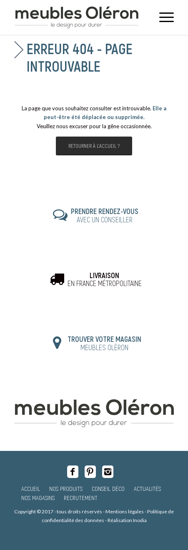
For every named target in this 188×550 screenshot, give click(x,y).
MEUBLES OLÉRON (104, 343)
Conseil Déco (108, 488)
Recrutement (81, 497)
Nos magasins (38, 497)
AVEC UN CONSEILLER (104, 215)
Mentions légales (124, 511)
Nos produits (66, 488)
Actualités (147, 488)
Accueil (30, 488)
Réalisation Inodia (127, 520)
